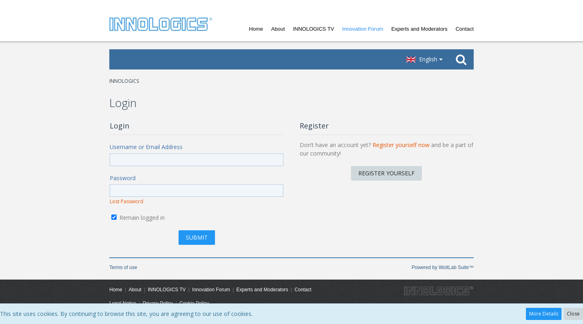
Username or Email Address (146, 147)
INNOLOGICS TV (313, 29)
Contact (464, 29)
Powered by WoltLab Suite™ (443, 267)
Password (123, 178)
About (278, 29)
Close (573, 313)
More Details (543, 313)
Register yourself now (401, 145)
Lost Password (126, 201)
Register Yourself (386, 173)
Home (256, 29)
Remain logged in (138, 217)
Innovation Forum (362, 29)
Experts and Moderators (419, 29)
